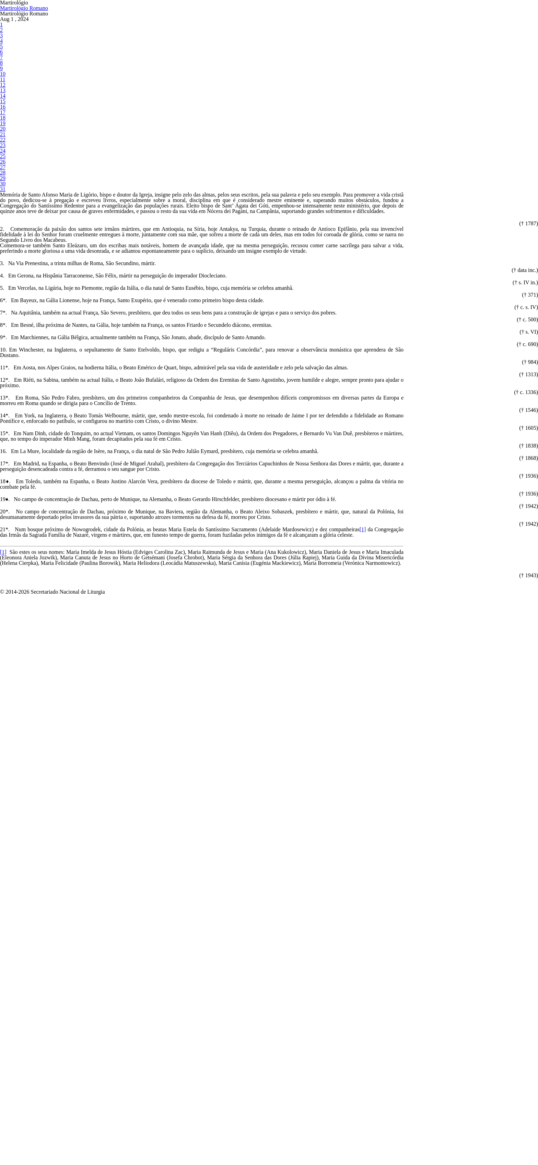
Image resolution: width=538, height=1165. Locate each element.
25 (2, 304)
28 (2, 333)
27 (2, 323)
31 (2, 363)
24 (2, 294)
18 (2, 234)
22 (2, 274)
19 (2, 244)
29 (2, 343)
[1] (157, 1159)
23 (2, 284)
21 (2, 264)
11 (2, 164)
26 (2, 314)
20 (2, 254)
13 (2, 184)
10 (2, 154)
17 (2, 224)
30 (2, 353)
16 (2, 214)
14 (2, 194)
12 (2, 174)
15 (2, 204)
